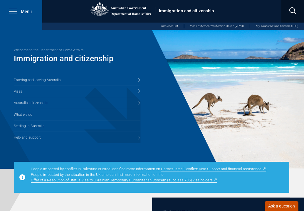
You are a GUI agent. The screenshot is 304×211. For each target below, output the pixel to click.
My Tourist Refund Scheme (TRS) (277, 26)
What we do (23, 115)
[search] (292, 11)
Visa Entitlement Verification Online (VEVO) (217, 26)
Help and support (27, 137)
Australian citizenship (31, 103)
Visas (18, 91)
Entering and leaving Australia (37, 80)
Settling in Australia (29, 126)
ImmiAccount (169, 26)
